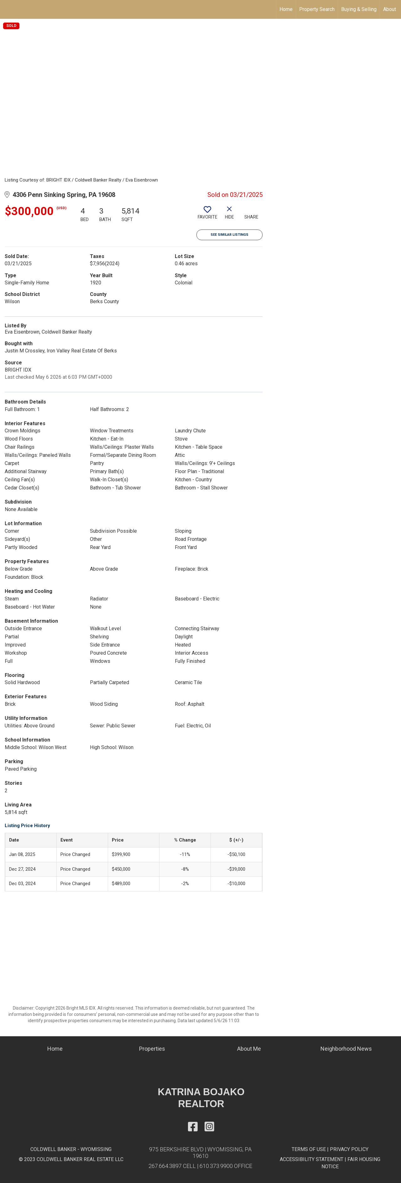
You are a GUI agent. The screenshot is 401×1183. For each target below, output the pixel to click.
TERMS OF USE (309, 1149)
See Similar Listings (229, 235)
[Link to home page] (8, 9)
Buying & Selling (359, 9)
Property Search (317, 9)
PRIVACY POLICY (349, 1149)
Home (286, 9)
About (389, 9)
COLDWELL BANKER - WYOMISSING (71, 1149)
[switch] (207, 215)
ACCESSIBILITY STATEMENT (311, 1159)
